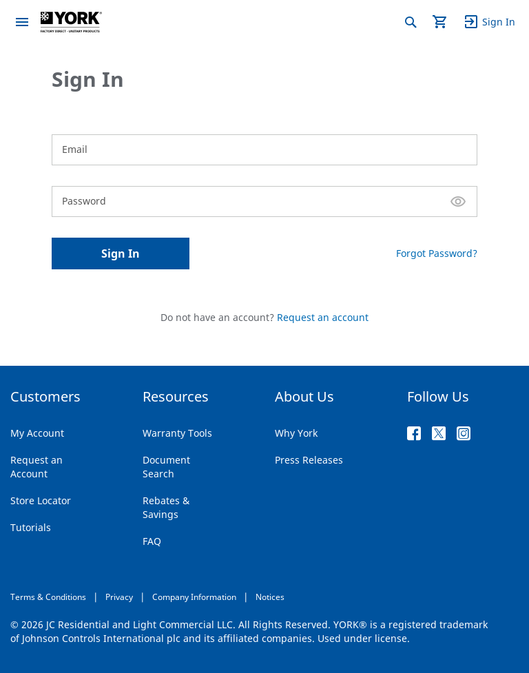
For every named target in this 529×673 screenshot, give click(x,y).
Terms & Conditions (48, 597)
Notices (270, 597)
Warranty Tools (177, 432)
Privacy (119, 597)
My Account (37, 432)
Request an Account (36, 466)
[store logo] (71, 22)
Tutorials (30, 527)
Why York (296, 432)
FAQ (152, 541)
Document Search (166, 466)
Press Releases (309, 459)
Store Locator (40, 500)
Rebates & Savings (166, 507)
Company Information (194, 597)
